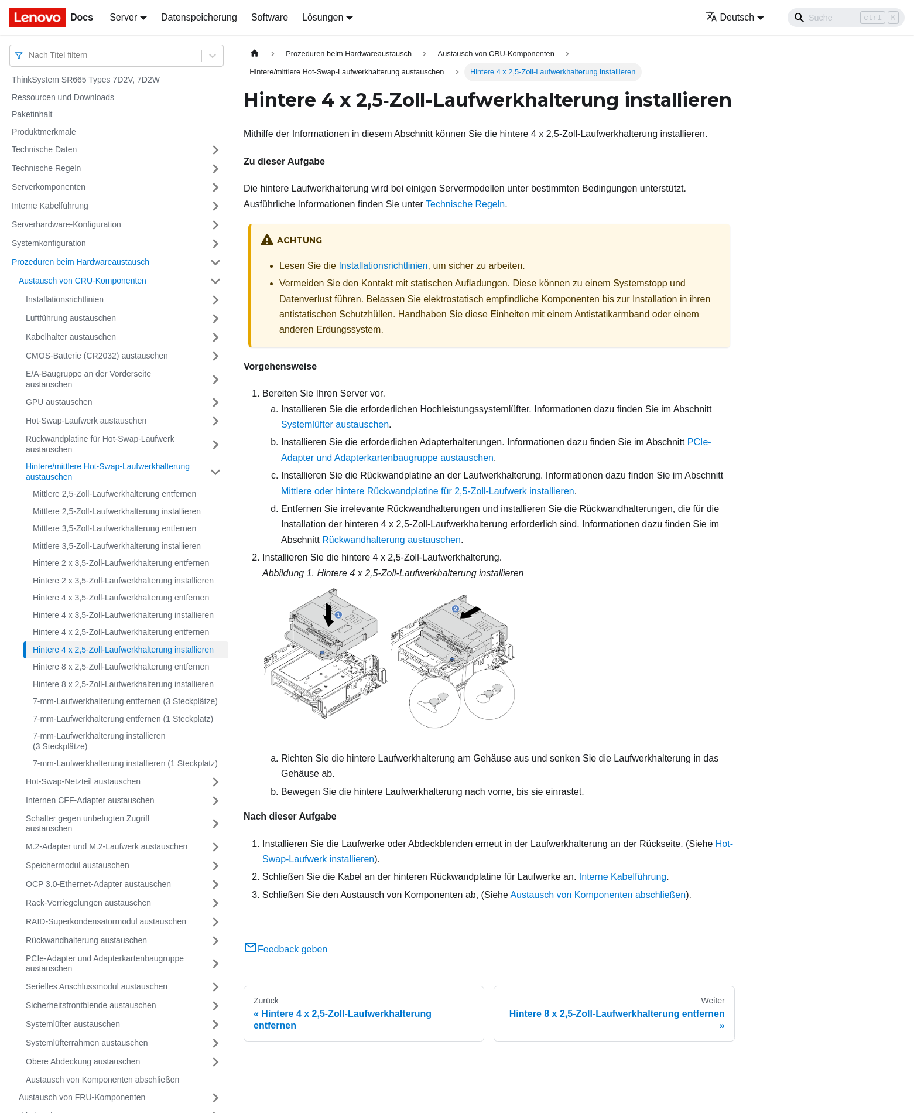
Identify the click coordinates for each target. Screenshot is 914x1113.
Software (269, 17)
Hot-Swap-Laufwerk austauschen (86, 420)
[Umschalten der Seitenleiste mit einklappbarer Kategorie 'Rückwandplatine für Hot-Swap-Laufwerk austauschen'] (215, 444)
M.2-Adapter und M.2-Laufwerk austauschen (106, 846)
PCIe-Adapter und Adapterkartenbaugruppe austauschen (105, 964)
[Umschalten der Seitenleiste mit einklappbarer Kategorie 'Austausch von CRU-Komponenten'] (215, 281)
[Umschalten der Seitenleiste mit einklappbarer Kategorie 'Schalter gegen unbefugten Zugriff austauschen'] (215, 824)
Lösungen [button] (322, 17)
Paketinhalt (32, 114)
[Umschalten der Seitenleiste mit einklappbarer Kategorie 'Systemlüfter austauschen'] (215, 1024)
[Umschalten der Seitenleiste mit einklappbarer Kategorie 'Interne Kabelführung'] (215, 206)
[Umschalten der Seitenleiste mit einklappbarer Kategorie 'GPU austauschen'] (215, 402)
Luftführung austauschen (71, 318)
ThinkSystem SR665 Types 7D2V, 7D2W (86, 79)
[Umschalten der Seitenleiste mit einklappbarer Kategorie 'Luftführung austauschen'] (215, 318)
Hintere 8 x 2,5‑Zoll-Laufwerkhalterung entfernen (121, 666)
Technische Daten (44, 149)
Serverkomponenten (48, 187)
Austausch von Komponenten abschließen (102, 1079)
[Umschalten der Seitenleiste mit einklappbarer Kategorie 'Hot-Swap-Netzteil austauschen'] (215, 782)
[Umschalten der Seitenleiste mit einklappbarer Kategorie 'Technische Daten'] (215, 150)
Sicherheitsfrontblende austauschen (91, 1005)
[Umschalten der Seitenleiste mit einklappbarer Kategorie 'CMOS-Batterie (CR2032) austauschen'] (215, 356)
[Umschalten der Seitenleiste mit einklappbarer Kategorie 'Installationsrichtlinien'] (215, 300)
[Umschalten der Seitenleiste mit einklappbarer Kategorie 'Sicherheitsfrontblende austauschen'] (215, 1005)
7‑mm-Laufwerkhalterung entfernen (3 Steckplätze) (125, 701)
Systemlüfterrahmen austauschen (87, 1042)
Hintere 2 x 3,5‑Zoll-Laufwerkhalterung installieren (123, 580)
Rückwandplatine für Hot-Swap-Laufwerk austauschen (100, 444)
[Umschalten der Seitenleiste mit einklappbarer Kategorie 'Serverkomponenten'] (215, 187)
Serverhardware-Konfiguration (66, 224)
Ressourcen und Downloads (63, 97)
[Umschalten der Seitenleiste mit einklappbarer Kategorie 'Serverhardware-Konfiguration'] (215, 225)
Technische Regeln (46, 168)
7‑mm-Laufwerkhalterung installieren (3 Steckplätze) (99, 741)
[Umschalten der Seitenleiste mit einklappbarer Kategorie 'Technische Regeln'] (215, 168)
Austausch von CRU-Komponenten (82, 280)
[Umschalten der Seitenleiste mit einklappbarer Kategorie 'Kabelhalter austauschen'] (215, 337)
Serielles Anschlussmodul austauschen (96, 986)
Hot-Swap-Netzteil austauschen (83, 781)
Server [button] (123, 17)
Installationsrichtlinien (65, 299)
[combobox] (30, 55)
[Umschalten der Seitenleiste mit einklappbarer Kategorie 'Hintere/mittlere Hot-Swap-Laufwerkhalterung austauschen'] (215, 472)
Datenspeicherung (199, 17)
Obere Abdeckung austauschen (83, 1061)
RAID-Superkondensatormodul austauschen (106, 921)
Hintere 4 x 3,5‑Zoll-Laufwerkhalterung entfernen (121, 597)
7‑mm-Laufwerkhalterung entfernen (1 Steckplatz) (123, 718)
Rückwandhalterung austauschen (86, 940)
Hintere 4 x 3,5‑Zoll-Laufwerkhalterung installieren (123, 615)
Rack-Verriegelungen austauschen (88, 902)
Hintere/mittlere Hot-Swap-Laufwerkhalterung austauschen (108, 472)
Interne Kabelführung (50, 205)
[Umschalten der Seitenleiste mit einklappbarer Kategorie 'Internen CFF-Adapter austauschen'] (215, 800)
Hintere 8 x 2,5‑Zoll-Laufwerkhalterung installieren (123, 684)
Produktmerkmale (44, 131)
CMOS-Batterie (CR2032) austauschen (97, 355)
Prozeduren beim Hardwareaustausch (80, 262)
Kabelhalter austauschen (71, 337)
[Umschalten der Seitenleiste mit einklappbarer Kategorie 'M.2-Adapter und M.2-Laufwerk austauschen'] (215, 847)
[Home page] (255, 54)
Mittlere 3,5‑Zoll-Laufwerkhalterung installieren (117, 546)
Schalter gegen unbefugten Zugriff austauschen (87, 824)
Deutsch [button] (730, 17)
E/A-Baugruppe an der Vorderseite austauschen (88, 379)
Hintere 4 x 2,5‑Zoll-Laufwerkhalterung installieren (123, 649)
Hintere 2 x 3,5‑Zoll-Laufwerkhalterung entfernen (121, 563)
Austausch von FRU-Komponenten (82, 1097)
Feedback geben (285, 949)
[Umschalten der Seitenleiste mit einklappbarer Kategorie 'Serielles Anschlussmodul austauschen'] (215, 987)
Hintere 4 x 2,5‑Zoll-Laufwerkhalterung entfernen (121, 632)
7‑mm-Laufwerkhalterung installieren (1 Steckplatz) (125, 763)
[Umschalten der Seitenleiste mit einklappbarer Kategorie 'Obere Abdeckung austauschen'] (215, 1062)
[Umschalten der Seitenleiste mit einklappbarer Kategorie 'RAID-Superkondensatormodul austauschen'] (215, 922)
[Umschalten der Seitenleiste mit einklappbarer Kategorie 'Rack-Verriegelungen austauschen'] (215, 903)
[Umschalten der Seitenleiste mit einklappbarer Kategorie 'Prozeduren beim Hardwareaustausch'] (215, 262)
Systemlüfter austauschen (73, 1024)
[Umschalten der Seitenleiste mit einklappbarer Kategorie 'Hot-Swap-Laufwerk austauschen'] (215, 421)
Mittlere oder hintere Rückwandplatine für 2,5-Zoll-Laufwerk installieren (427, 491)
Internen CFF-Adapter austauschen (90, 800)
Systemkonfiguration (49, 243)
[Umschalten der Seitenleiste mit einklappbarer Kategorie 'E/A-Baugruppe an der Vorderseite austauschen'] (215, 379)
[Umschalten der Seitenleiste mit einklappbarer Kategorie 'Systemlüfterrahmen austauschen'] (215, 1043)
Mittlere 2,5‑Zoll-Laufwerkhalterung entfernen (114, 494)
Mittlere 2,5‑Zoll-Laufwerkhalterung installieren (117, 511)
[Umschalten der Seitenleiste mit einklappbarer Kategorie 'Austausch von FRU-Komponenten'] (215, 1097)
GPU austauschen (59, 402)
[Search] (846, 17)
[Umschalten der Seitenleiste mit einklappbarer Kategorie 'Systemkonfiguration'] (215, 243)
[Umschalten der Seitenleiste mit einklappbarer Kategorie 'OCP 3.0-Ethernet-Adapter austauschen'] (215, 884)
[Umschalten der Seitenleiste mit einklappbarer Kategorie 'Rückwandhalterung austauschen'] (215, 940)
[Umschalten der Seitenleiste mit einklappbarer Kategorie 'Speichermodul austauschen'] (215, 865)
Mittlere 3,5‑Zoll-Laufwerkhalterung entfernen (114, 528)
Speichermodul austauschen (77, 865)
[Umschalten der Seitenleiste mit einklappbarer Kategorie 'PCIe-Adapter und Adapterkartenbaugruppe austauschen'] (215, 964)
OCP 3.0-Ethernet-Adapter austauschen (98, 884)
